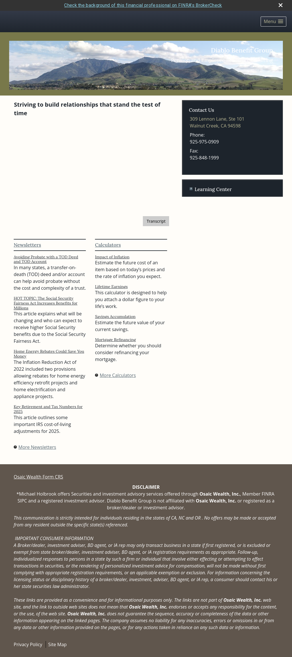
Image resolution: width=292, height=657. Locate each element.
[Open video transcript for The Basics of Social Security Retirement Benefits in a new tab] (156, 221)
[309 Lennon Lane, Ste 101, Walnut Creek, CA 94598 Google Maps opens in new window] (217, 122)
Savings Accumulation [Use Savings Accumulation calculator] (115, 316)
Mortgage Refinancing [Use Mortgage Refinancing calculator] (115, 339)
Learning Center (213, 189)
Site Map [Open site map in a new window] (57, 644)
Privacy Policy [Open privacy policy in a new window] (28, 644)
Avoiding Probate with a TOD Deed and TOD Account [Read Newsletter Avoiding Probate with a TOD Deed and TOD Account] (46, 259)
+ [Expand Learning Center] (191, 188)
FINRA (267, 494)
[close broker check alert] (280, 5)
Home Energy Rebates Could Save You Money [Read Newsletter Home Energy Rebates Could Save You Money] (49, 354)
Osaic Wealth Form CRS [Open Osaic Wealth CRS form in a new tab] (38, 477)
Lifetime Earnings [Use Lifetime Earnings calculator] (111, 286)
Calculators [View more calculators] (108, 245)
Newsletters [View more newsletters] (27, 245)
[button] (273, 22)
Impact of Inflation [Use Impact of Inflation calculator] (112, 256)
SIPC (22, 501)
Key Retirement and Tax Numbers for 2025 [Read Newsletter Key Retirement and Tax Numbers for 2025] (48, 409)
